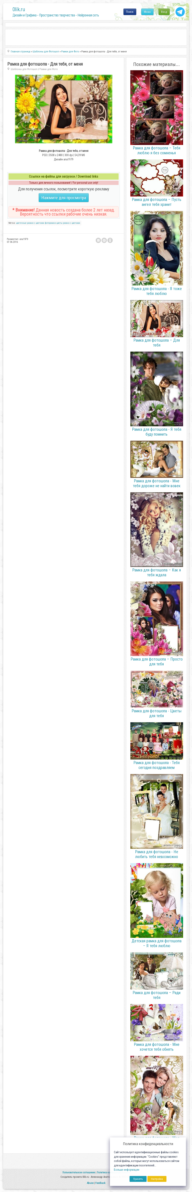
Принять (138, 1178)
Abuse (90, 1182)
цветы (59, 223)
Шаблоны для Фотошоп (24, 69)
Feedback (100, 1182)
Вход (164, 11)
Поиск (130, 11)
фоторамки (50, 223)
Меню (147, 11)
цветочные (21, 223)
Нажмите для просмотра (63, 197)
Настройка (157, 1178)
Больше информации (126, 1169)
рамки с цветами (35, 223)
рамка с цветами (71, 223)
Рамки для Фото (49, 69)
